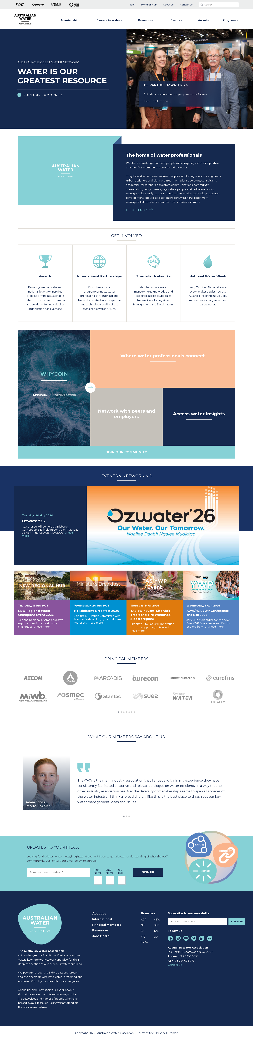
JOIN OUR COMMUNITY (43, 95)
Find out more (156, 101)
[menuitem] (132, 4)
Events (177, 20)
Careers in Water (109, 20)
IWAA (144, 939)
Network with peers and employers (126, 413)
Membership (71, 20)
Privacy (161, 1030)
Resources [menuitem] (100, 927)
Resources (146, 20)
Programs (231, 20)
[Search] (219, 4)
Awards (204, 20)
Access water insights (199, 413)
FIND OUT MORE (139, 210)
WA (156, 933)
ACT (143, 916)
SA (142, 928)
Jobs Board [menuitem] (101, 933)
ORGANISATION (65, 395)
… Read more (41, 626)
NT (143, 922)
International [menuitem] (102, 916)
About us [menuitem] (99, 910)
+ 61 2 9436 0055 (187, 953)
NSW (157, 916)
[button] (212, 75)
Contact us (175, 962)
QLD (156, 922)
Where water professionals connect (162, 355)
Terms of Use (146, 1030)
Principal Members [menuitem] (106, 922)
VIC (143, 933)
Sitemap (172, 1030)
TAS (156, 928)
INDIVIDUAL (40, 395)
